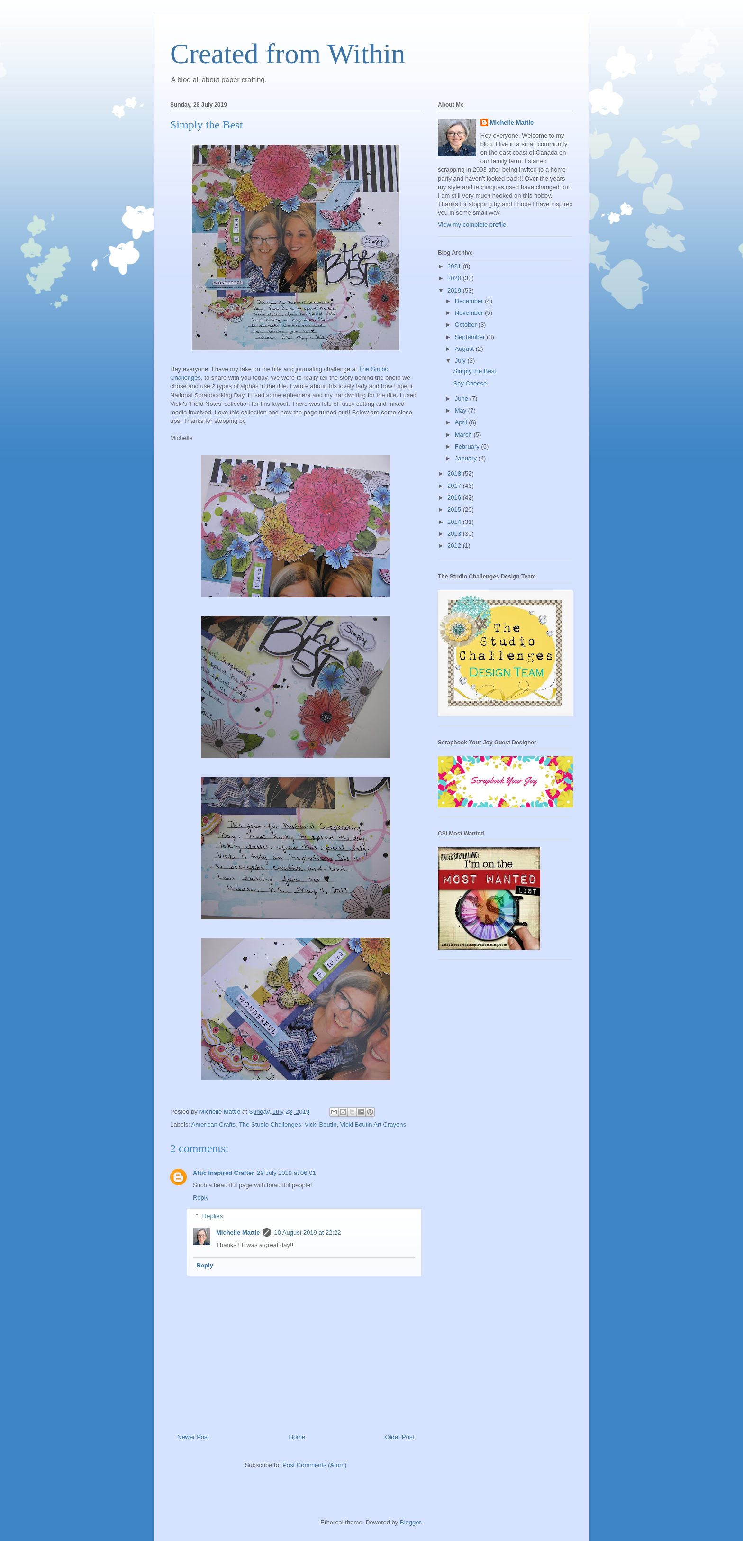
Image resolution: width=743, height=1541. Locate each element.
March (464, 434)
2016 (455, 497)
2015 (455, 509)
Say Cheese (470, 383)
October (467, 324)
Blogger (410, 1522)
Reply (200, 1197)
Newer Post (193, 1436)
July (461, 360)
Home (297, 1436)
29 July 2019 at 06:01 (286, 1172)
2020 (455, 278)
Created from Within (287, 53)
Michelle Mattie (238, 1232)
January (467, 458)
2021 (455, 266)
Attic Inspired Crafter (223, 1172)
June (462, 398)
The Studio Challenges (270, 1124)
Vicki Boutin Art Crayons (373, 1124)
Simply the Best (474, 371)
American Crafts (213, 1124)
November (470, 312)
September (471, 336)
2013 (455, 533)
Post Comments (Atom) (314, 1464)
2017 (455, 485)
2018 (455, 473)
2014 (455, 521)
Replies (212, 1216)
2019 (455, 290)
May (461, 410)
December (470, 300)
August (465, 348)
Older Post (399, 1436)
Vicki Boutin (321, 1124)
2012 (455, 545)
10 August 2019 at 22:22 (307, 1232)
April (462, 422)
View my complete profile (472, 224)
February (468, 446)
